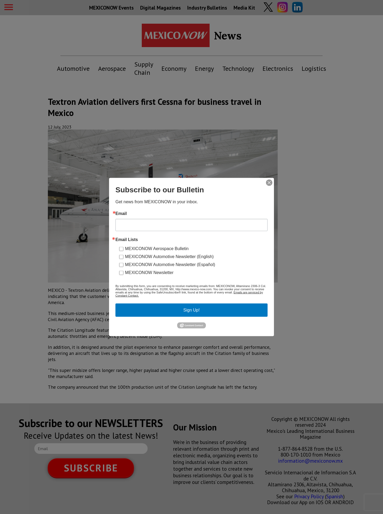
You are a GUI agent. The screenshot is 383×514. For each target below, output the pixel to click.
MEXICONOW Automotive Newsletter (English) (169, 256)
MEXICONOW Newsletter (149, 272)
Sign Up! (191, 310)
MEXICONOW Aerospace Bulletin (157, 248)
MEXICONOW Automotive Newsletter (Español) (170, 264)
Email (121, 214)
